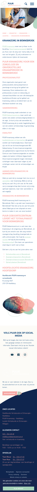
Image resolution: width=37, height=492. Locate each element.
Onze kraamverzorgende (17, 49)
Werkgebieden (10, 472)
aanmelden (6, 181)
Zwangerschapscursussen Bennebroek (19, 259)
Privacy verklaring (14, 474)
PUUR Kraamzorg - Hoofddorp (12, 418)
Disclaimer (24, 474)
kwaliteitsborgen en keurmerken (13, 140)
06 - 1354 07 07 (18, 459)
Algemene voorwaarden (23, 472)
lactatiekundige (8, 242)
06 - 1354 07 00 (18, 457)
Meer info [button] (27, 483)
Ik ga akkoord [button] (18, 488)
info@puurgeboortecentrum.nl (12, 437)
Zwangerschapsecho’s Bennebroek (18, 257)
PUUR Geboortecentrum (10, 115)
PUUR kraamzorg (8, 46)
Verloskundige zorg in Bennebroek (18, 254)
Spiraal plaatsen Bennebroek (16, 262)
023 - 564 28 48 (8, 434)
